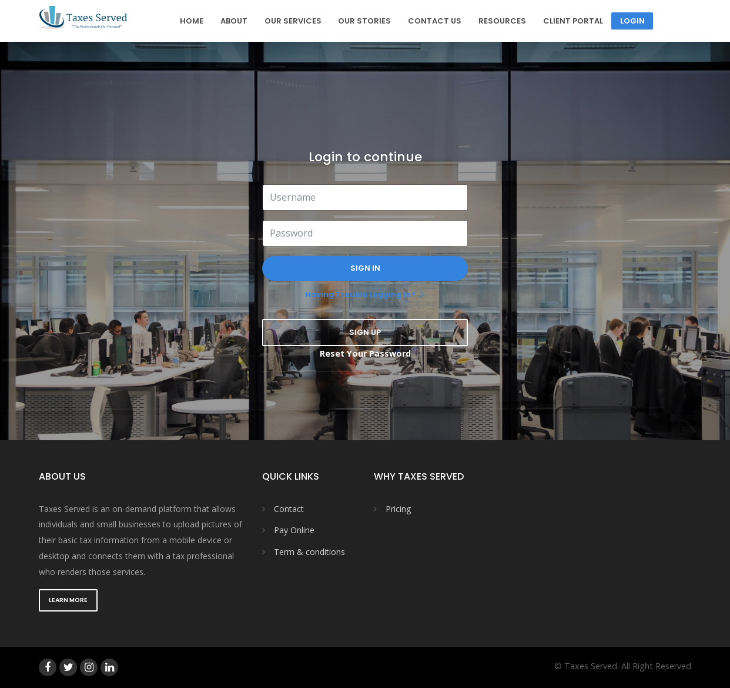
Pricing (398, 508)
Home (191, 20)
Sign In (365, 268)
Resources (502, 20)
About (233, 20)
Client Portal (573, 20)
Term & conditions (309, 551)
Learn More (68, 600)
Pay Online (294, 530)
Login (632, 20)
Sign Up (365, 332)
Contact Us (434, 20)
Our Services (293, 20)
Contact (289, 508)
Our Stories (364, 20)
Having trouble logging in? (360, 295)
